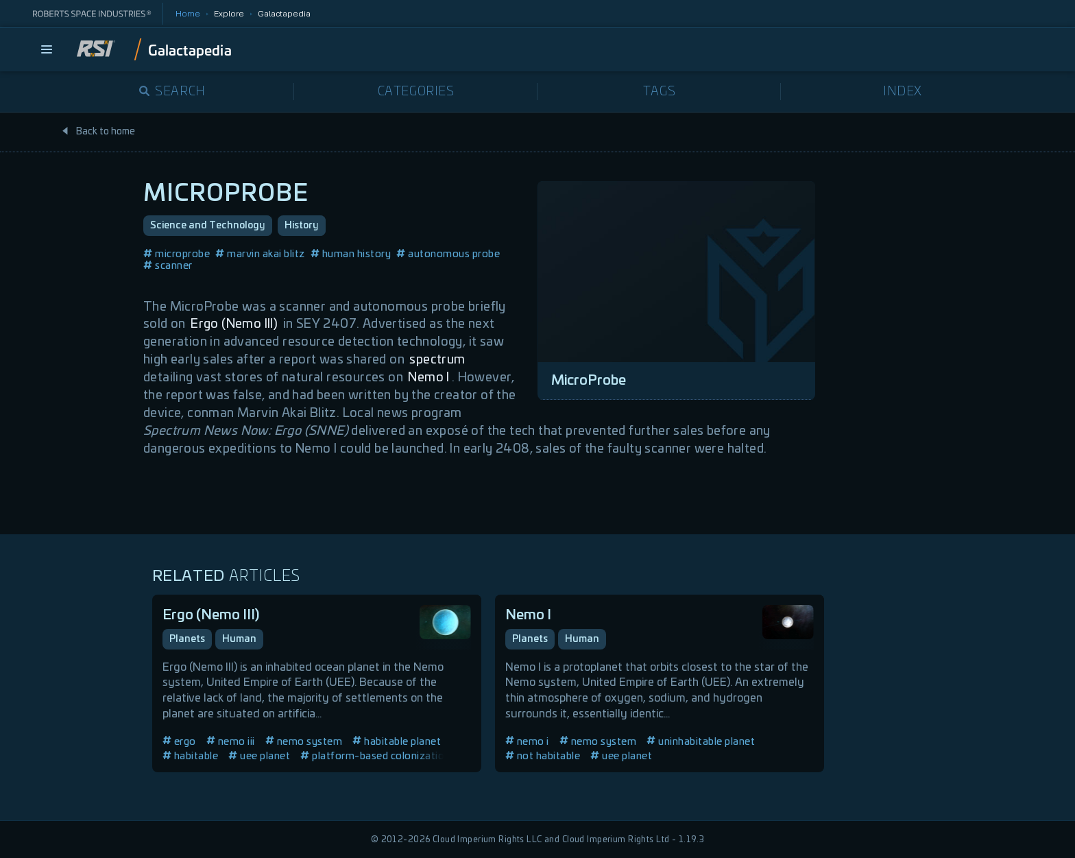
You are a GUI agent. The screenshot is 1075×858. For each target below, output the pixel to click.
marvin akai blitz (260, 254)
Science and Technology (207, 225)
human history (351, 254)
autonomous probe (448, 254)
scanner (168, 266)
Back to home (98, 131)
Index (902, 92)
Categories (416, 92)
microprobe (176, 254)
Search (172, 92)
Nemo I (428, 378)
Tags (659, 92)
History (302, 225)
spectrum (437, 360)
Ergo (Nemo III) (234, 324)
